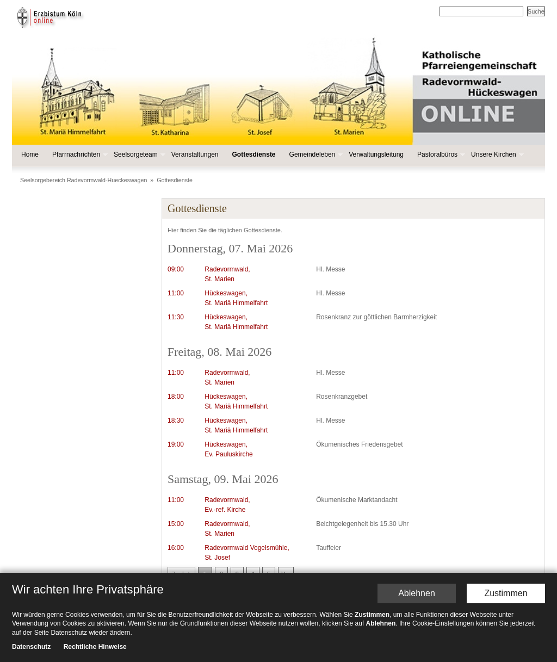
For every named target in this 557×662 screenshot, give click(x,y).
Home (30, 154)
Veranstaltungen (195, 154)
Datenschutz (31, 647)
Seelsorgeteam (138, 155)
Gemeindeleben (315, 155)
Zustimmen (505, 593)
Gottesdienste (254, 154)
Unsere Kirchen (496, 155)
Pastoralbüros (440, 155)
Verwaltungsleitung (376, 154)
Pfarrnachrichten (79, 155)
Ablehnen (416, 593)
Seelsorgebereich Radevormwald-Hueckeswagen (83, 180)
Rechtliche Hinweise (95, 647)
